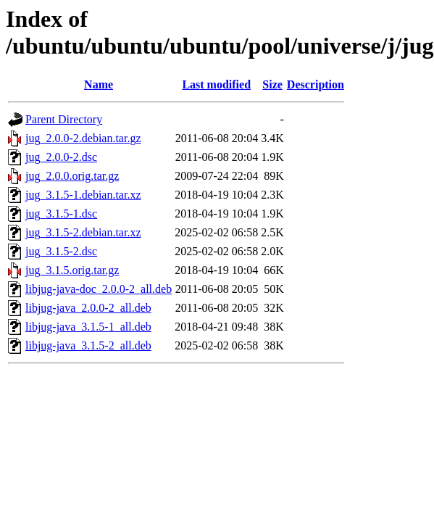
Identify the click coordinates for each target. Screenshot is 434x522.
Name (98, 84)
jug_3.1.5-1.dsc (61, 213)
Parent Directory (63, 119)
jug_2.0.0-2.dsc (61, 157)
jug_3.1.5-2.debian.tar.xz (83, 232)
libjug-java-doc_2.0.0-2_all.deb (98, 289)
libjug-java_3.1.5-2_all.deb (88, 345)
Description (315, 84)
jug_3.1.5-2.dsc (61, 251)
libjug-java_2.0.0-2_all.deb (88, 308)
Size (272, 84)
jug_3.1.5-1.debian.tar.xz (83, 194)
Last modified (216, 84)
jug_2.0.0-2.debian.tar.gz (83, 138)
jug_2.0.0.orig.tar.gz (72, 176)
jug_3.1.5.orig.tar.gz (72, 270)
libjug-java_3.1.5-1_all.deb (88, 326)
